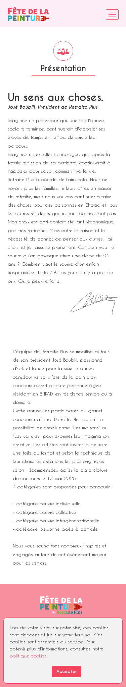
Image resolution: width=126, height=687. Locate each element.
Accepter (66, 671)
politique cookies (28, 655)
